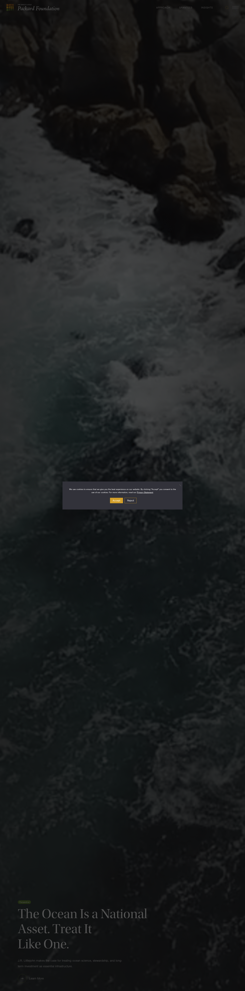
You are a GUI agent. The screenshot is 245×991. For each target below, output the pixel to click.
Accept (116, 500)
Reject (130, 500)
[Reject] (178, 485)
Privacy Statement (145, 492)
